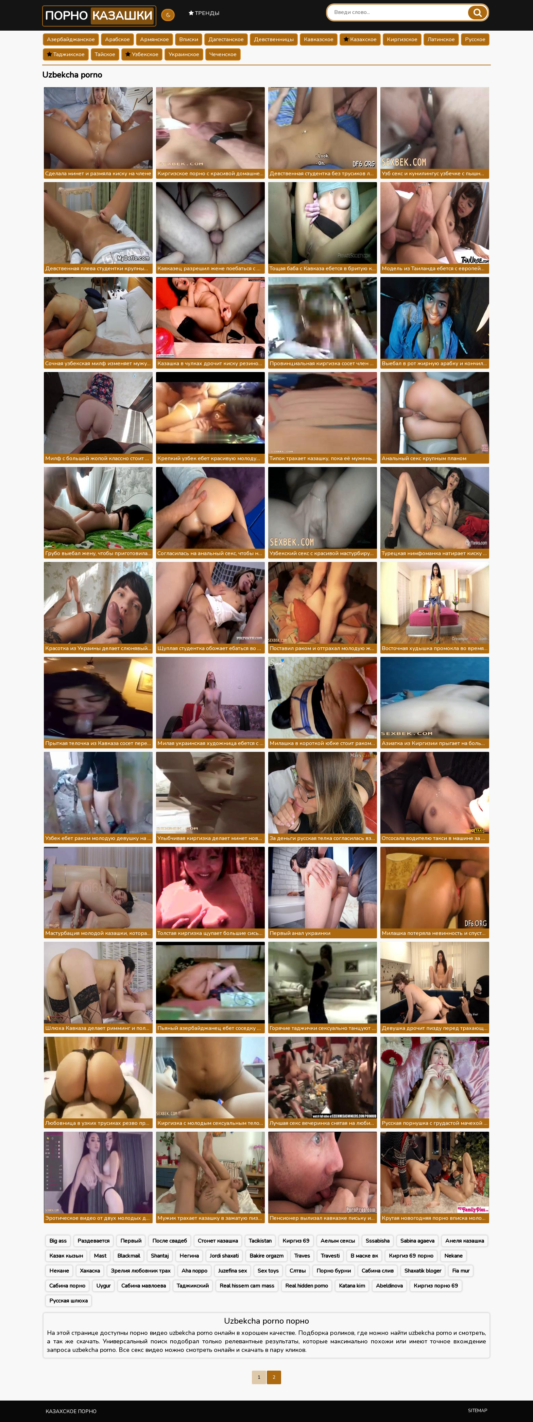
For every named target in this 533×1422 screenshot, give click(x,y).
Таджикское (66, 54)
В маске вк (364, 1256)
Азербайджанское (71, 39)
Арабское (117, 39)
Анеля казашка (464, 1241)
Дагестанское (226, 39)
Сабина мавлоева (143, 1286)
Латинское (441, 39)
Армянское (154, 39)
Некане (59, 1271)
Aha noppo (194, 1271)
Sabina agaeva (417, 1241)
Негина (189, 1256)
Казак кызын (66, 1256)
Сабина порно (67, 1286)
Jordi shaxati (224, 1256)
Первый (130, 1241)
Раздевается (93, 1241)
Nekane (453, 1256)
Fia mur (460, 1271)
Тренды (204, 13)
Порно (99, 16)
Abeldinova (389, 1286)
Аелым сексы (338, 1241)
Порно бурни (333, 1271)
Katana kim (352, 1286)
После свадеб (169, 1241)
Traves (302, 1256)
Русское (475, 39)
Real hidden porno (306, 1286)
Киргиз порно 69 (436, 1286)
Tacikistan (260, 1241)
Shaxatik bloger (423, 1271)
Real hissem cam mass (247, 1286)
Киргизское (402, 39)
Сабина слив (378, 1271)
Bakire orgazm (266, 1256)
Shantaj (160, 1256)
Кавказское (318, 39)
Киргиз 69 (296, 1241)
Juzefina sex (232, 1271)
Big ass (58, 1241)
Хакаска (90, 1271)
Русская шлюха (68, 1301)
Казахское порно (71, 1411)
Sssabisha (378, 1241)
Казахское (360, 39)
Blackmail (128, 1256)
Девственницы (274, 39)
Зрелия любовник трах (141, 1271)
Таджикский (193, 1286)
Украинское (184, 54)
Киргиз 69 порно (411, 1256)
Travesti (330, 1256)
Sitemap (477, 1411)
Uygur (103, 1286)
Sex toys (268, 1271)
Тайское (105, 54)
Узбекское (141, 54)
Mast (100, 1256)
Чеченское (223, 54)
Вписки (188, 39)
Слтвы (298, 1271)
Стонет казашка (218, 1241)
